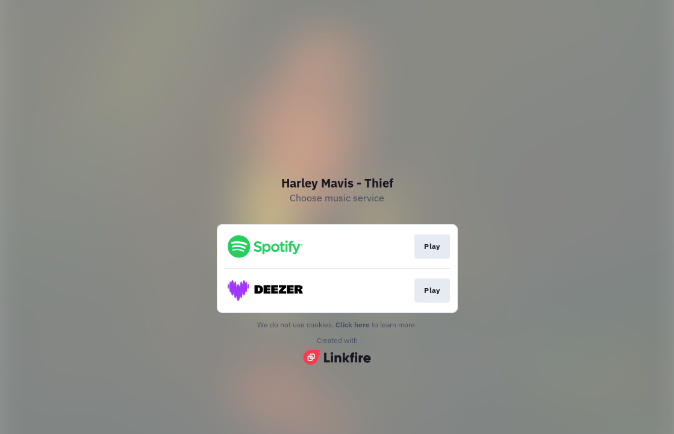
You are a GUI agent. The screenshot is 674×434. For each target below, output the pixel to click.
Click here (352, 324)
